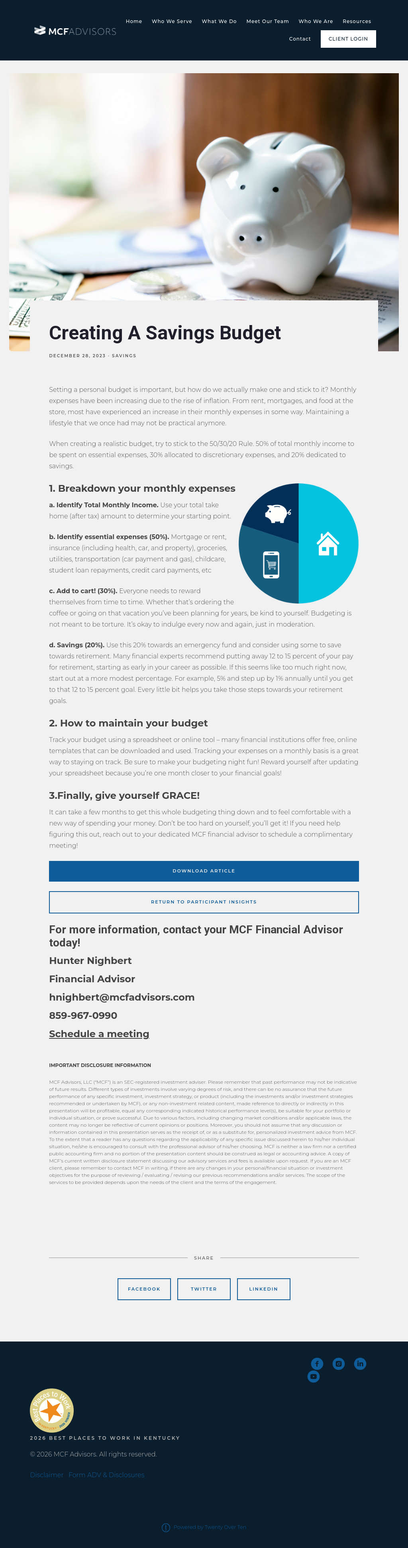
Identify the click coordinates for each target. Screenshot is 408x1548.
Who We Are (316, 21)
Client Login (348, 39)
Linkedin (264, 1289)
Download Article (204, 871)
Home (134, 21)
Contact (300, 39)
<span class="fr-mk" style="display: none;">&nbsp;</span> (60, 1370)
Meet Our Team (267, 21)
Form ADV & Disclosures (106, 1475)
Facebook (144, 1289)
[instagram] (338, 1363)
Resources (357, 21)
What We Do (219, 21)
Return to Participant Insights (204, 902)
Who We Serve (172, 21)
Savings (124, 355)
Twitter (204, 1289)
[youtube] (313, 1376)
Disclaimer (46, 1475)
